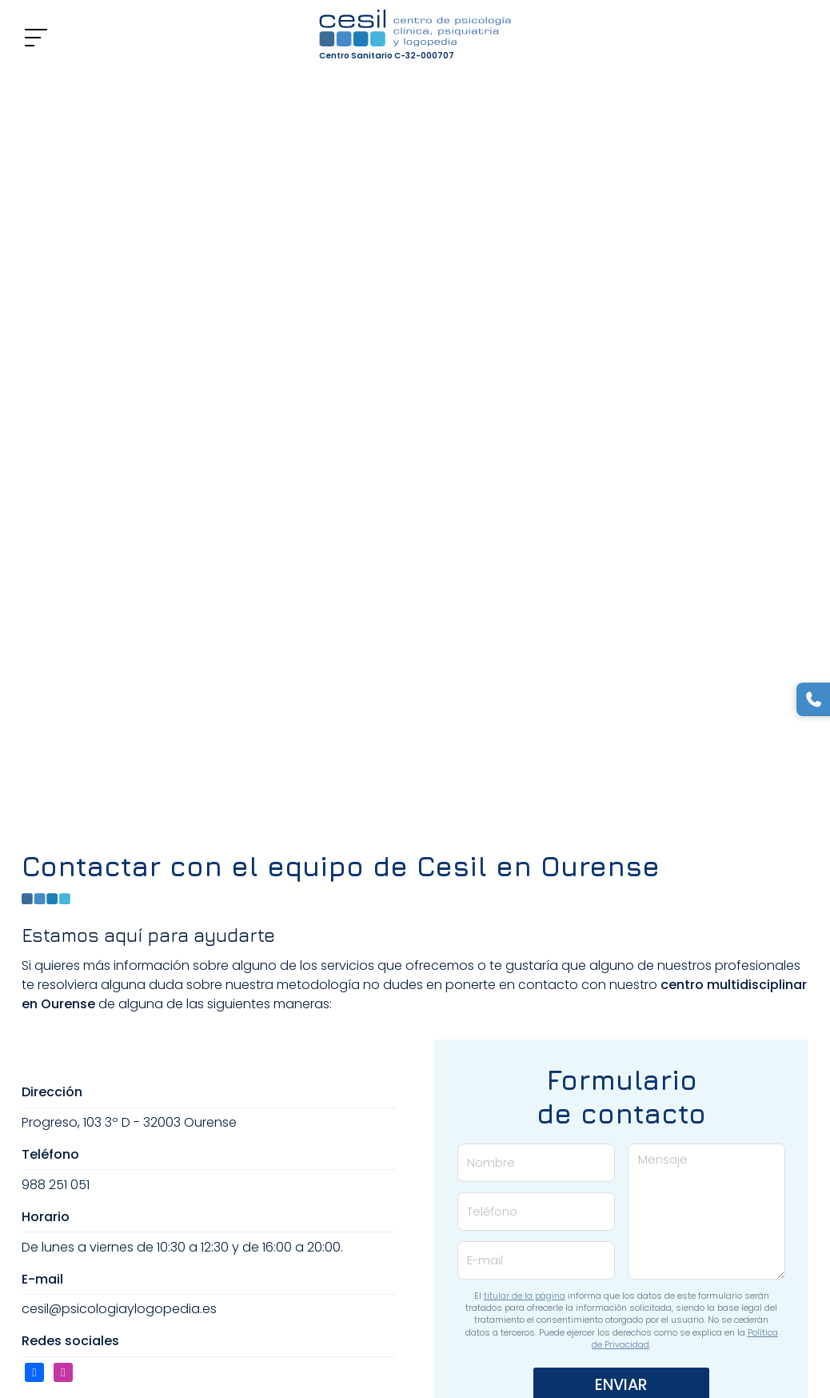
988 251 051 (56, 1185)
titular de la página (524, 1295)
